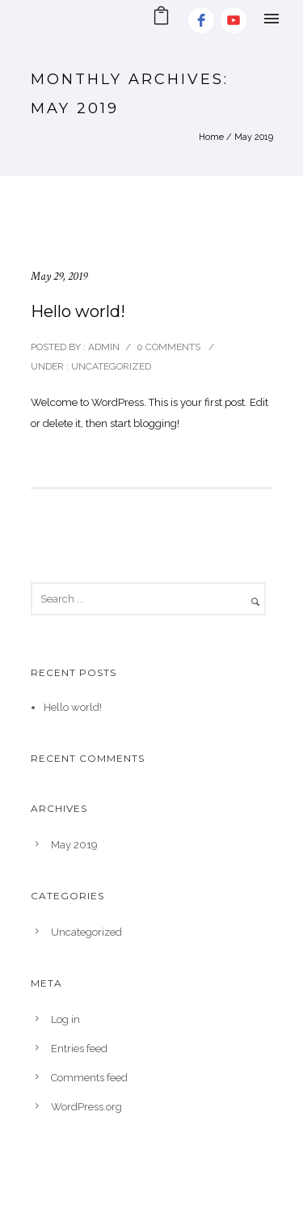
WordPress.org (86, 1107)
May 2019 (74, 845)
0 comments (168, 347)
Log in (65, 1019)
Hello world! (78, 311)
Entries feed (79, 1048)
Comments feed (89, 1078)
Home (211, 137)
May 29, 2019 (59, 276)
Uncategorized (110, 366)
